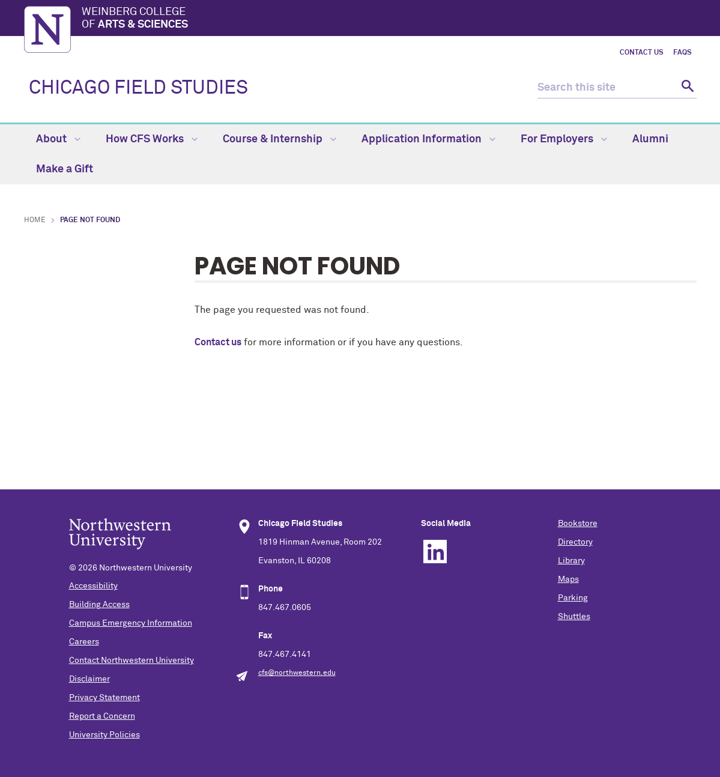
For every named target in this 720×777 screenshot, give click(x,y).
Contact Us (642, 52)
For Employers (564, 139)
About (58, 139)
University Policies (104, 735)
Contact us (218, 342)
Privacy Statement (104, 698)
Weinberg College (389, 19)
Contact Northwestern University (131, 660)
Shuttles (574, 616)
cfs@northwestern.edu (297, 673)
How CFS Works (152, 139)
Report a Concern (102, 716)
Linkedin (435, 551)
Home (35, 220)
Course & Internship (279, 139)
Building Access (99, 604)
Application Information (428, 139)
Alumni (650, 139)
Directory (575, 542)
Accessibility (93, 586)
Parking (573, 598)
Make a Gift (64, 169)
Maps (568, 579)
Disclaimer (89, 679)
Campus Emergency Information (130, 623)
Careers (84, 642)
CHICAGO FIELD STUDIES (138, 88)
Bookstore (577, 523)
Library (571, 561)
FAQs (682, 52)
